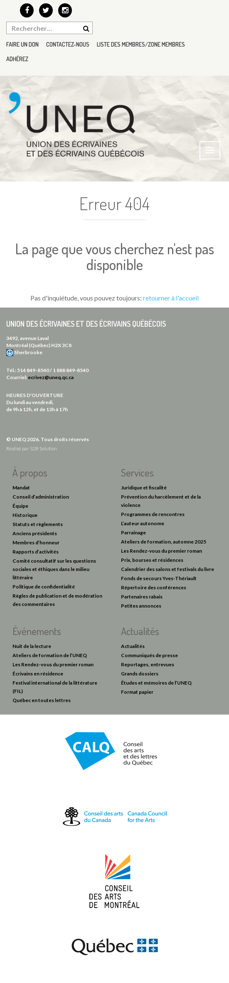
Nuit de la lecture (31, 646)
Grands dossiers (139, 673)
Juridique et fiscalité (144, 487)
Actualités (133, 646)
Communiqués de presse (149, 655)
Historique (24, 515)
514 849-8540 (33, 370)
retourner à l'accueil (171, 298)
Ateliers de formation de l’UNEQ (49, 655)
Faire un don (22, 44)
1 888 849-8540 (71, 370)
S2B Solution (43, 448)
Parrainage (133, 532)
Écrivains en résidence (37, 673)
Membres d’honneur (35, 542)
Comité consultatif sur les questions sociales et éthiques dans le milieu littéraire (54, 569)
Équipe (20, 506)
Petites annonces (141, 606)
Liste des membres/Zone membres (141, 44)
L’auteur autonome (142, 523)
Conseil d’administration (40, 497)
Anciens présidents (34, 533)
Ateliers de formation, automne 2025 (163, 542)
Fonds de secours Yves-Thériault (159, 578)
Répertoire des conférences (153, 587)
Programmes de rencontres (153, 514)
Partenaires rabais (142, 596)
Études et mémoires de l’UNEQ (156, 683)
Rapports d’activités (35, 552)
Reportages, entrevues (147, 664)
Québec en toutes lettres (41, 700)
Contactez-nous (67, 44)
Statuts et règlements (37, 524)
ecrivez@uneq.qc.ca (51, 377)
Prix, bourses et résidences (152, 560)
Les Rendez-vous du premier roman (161, 551)
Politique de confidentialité (43, 586)
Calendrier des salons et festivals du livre (167, 569)
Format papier (137, 692)
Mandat (21, 487)
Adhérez (17, 58)
